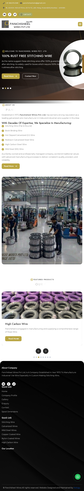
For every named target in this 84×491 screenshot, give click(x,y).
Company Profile (9, 395)
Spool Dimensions (10, 412)
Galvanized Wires (9, 426)
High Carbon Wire (10, 442)
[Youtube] (4, 14)
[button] (80, 24)
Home (4, 391)
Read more (9, 76)
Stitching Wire (8, 422)
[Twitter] (15, 14)
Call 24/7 (27, 14)
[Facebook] (9, 14)
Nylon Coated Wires (11, 438)
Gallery (5, 399)
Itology (77, 488)
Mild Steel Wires (9, 430)
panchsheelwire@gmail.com (34, 3)
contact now (30, 76)
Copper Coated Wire (11, 434)
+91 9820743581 (12, 3)
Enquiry (5, 403)
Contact (5, 407)
